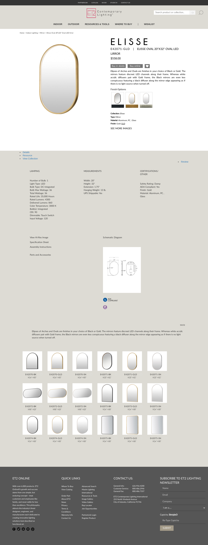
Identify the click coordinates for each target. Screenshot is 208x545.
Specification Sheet (39, 242)
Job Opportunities (89, 509)
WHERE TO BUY (123, 24)
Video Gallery (87, 502)
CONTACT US (125, 2)
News (63, 502)
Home (22, 33)
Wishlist (149, 24)
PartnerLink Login (89, 515)
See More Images (121, 128)
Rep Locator (87, 505)
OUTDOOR (73, 24)
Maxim (104, 2)
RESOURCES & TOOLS (97, 24)
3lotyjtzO (173, 515)
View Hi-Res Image (39, 237)
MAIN (182, 325)
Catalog (94, 2)
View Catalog (66, 490)
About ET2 (65, 499)
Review (184, 161)
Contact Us (66, 518)
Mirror (42, 33)
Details (26, 152)
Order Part (65, 496)
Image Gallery (87, 499)
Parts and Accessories (40, 255)
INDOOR (57, 24)
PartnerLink (83, 2)
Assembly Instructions (40, 247)
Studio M (113, 2)
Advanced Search (89, 486)
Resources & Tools (89, 496)
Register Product (89, 518)
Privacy (64, 505)
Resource (27, 155)
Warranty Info (67, 515)
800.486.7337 (138, 491)
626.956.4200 (138, 486)
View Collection (30, 158)
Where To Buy (67, 486)
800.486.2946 (138, 489)
